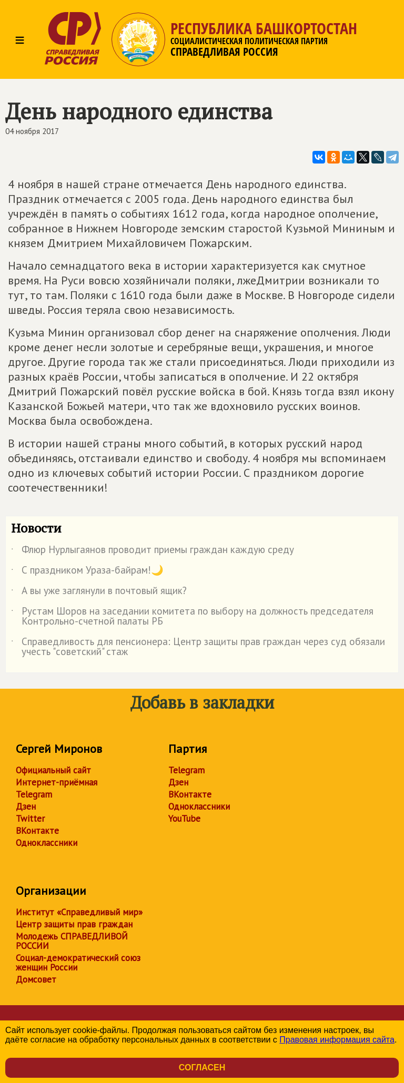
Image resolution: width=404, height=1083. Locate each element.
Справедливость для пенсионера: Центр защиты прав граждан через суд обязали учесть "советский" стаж (198, 647)
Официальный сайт (53, 770)
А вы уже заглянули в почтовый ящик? (99, 592)
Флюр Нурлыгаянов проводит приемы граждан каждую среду (152, 551)
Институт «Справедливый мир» (79, 912)
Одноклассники (46, 842)
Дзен (26, 806)
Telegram (34, 794)
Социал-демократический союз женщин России (78, 962)
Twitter (30, 818)
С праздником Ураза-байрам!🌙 (87, 572)
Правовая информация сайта (337, 1039)
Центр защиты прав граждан (74, 924)
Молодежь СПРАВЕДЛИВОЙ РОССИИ (72, 941)
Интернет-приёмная (56, 782)
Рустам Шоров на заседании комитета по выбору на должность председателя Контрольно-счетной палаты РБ (192, 616)
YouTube (184, 818)
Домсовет (36, 979)
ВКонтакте (37, 830)
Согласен (202, 1067)
